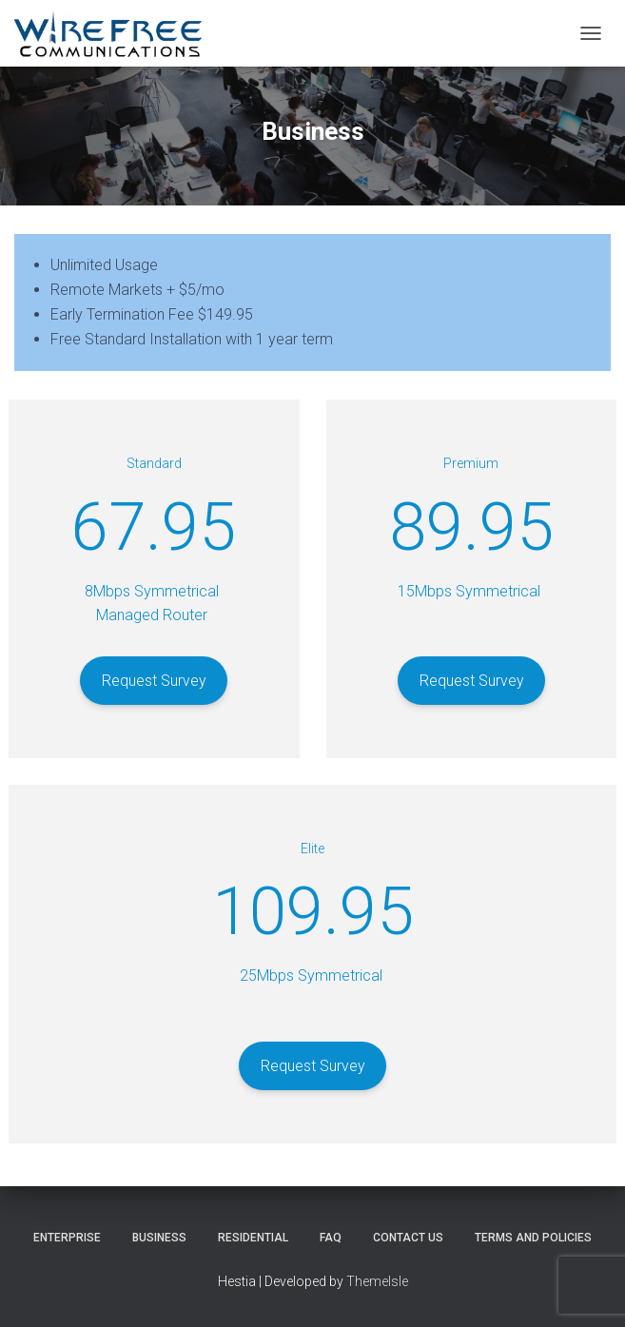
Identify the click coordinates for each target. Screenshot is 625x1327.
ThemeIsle (377, 1281)
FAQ (331, 1237)
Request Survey (153, 681)
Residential (253, 1237)
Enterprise (67, 1237)
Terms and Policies (533, 1237)
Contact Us (408, 1237)
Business (159, 1237)
